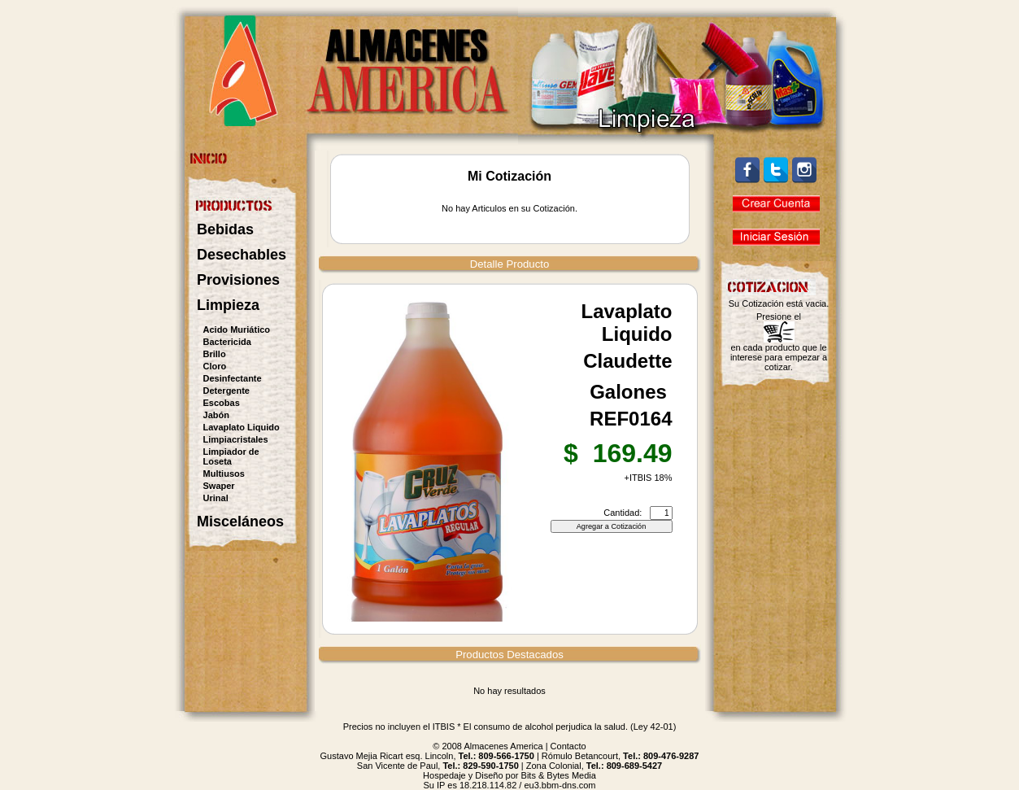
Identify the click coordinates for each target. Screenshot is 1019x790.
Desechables (241, 255)
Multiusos (224, 473)
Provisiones (238, 280)
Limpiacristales (235, 439)
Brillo (214, 354)
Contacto (568, 746)
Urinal (216, 498)
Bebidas (225, 229)
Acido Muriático (237, 329)
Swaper (219, 486)
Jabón (216, 415)
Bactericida (227, 342)
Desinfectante (232, 378)
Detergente (226, 390)
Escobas (221, 403)
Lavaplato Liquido (241, 427)
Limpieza (228, 305)
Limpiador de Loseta (231, 456)
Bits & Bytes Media (558, 775)
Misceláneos (240, 521)
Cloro (215, 366)
